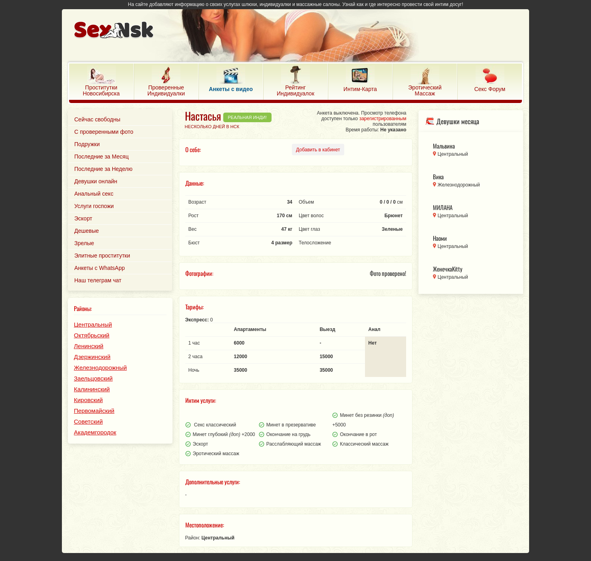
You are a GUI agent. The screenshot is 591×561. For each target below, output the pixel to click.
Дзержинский (92, 356)
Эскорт (83, 218)
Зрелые (84, 243)
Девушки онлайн (95, 181)
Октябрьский (91, 335)
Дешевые (86, 231)
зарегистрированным (383, 118)
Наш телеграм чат (97, 280)
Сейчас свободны (97, 119)
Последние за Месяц (101, 156)
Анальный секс (93, 193)
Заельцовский (93, 378)
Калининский (92, 389)
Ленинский (88, 346)
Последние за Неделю (103, 169)
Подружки (87, 144)
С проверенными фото (103, 132)
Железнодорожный (100, 367)
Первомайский (94, 410)
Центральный (93, 324)
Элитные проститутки (102, 255)
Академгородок (95, 432)
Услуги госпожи (94, 206)
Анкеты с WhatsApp (99, 268)
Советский (88, 421)
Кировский (88, 399)
